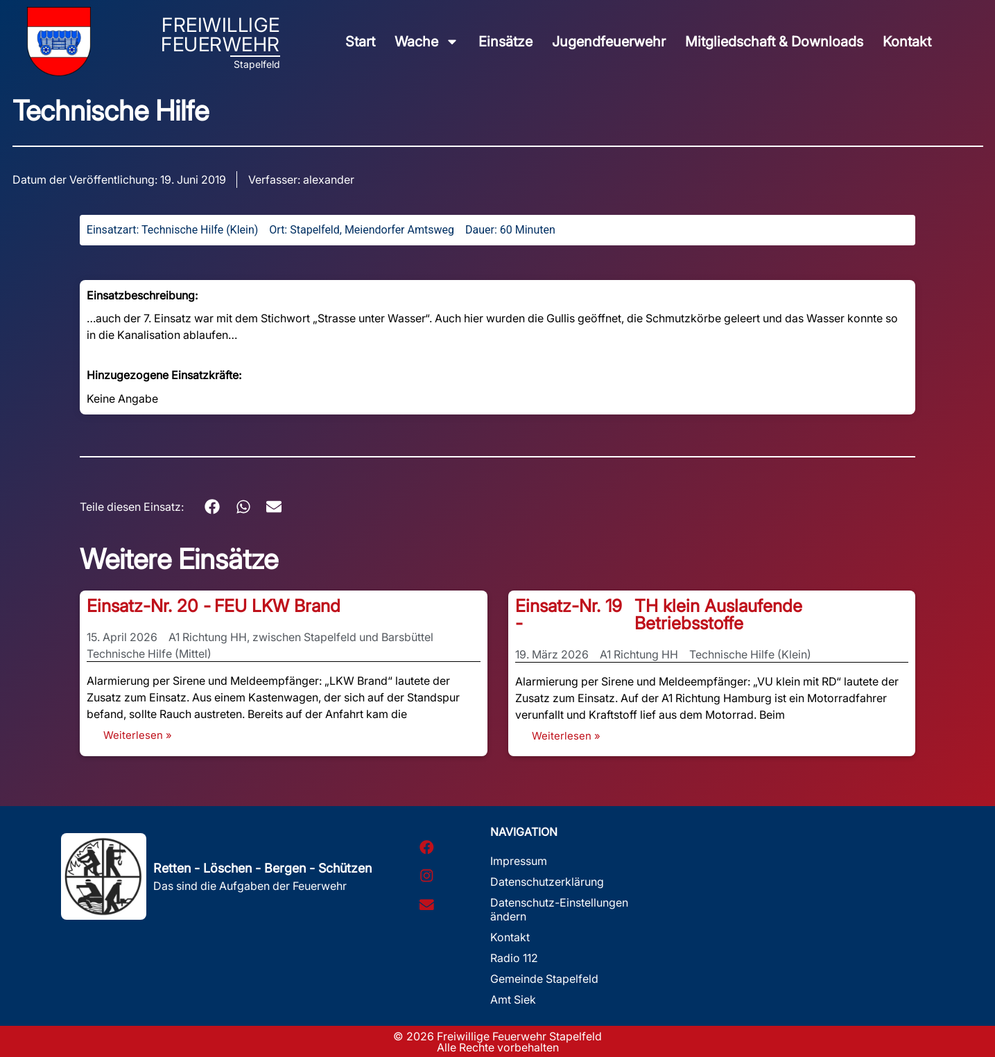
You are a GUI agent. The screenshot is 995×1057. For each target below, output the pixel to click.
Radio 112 (514, 958)
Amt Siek (513, 999)
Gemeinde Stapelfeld (544, 979)
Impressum (518, 861)
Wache (427, 41)
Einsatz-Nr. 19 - (568, 614)
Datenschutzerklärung (547, 882)
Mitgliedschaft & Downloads (774, 41)
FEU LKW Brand (277, 605)
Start (360, 41)
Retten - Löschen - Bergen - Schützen (262, 868)
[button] (212, 507)
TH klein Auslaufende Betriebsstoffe (718, 614)
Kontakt (907, 41)
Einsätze (505, 41)
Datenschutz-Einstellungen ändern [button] (559, 909)
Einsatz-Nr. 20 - (149, 605)
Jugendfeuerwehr (609, 41)
